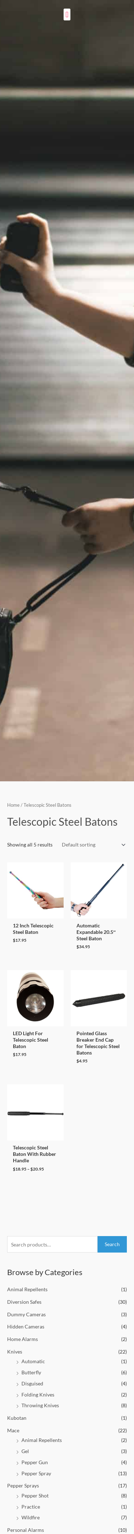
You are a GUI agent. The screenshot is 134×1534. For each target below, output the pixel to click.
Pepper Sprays (23, 1485)
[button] (67, 14)
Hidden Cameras (25, 1326)
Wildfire (30, 1517)
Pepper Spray (36, 1473)
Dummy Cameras (26, 1314)
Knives (14, 1352)
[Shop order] (92, 845)
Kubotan (16, 1418)
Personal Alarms (25, 1530)
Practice (30, 1507)
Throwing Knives (40, 1405)
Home (13, 805)
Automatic (33, 1361)
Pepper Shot (35, 1495)
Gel (25, 1451)
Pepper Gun (34, 1462)
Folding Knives (37, 1394)
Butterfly (31, 1372)
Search (112, 1244)
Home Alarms (22, 1339)
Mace (13, 1430)
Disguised (32, 1383)
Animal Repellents (27, 1289)
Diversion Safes (24, 1302)
